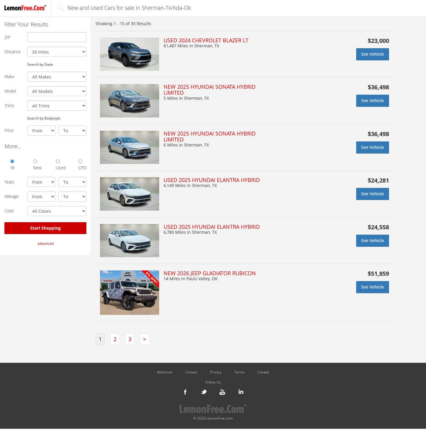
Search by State (40, 64)
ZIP (7, 37)
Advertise (164, 372)
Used (60, 164)
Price (9, 130)
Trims (9, 105)
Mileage (11, 196)
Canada (263, 372)
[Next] (144, 339)
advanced (46, 243)
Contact (191, 372)
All (12, 164)
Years (9, 182)
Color (9, 211)
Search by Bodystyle (43, 118)
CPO (82, 164)
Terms (239, 372)
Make (9, 76)
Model (10, 91)
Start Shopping (45, 228)
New (37, 164)
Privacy (216, 372)
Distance (12, 51)
